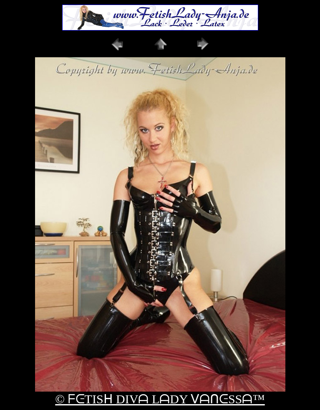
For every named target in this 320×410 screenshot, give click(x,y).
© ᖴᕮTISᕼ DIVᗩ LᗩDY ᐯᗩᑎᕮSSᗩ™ (160, 399)
